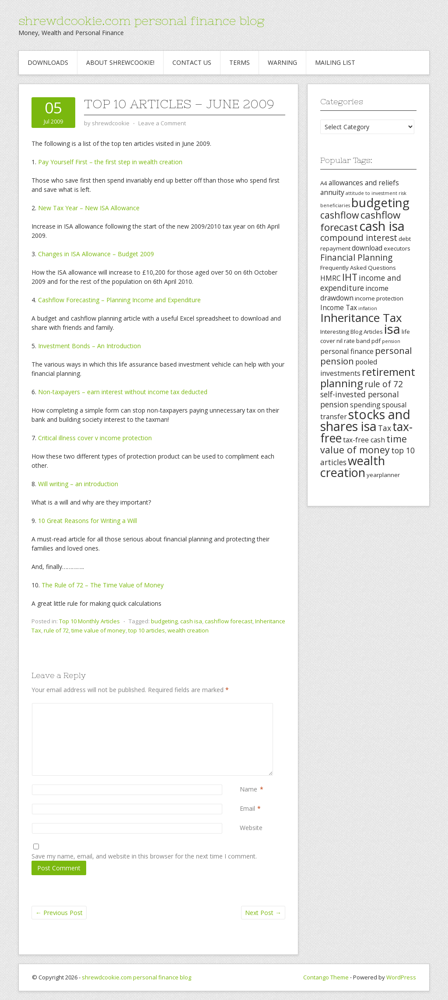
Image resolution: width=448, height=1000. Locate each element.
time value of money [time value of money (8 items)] (363, 444)
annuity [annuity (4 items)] (332, 192)
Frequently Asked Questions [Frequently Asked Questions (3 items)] (358, 268)
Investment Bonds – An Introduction (89, 346)
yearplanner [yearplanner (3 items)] (383, 475)
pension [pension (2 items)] (391, 341)
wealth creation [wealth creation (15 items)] (352, 466)
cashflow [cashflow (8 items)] (339, 214)
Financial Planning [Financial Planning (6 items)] (356, 257)
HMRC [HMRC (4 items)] (330, 278)
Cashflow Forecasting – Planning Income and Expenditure (119, 300)
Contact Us (191, 62)
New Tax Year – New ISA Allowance (89, 208)
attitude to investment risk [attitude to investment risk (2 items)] (376, 193)
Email (247, 808)
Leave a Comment (162, 123)
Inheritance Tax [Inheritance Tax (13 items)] (361, 317)
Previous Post (59, 912)
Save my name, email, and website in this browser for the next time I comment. (144, 856)
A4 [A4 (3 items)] (323, 183)
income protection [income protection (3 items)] (379, 298)
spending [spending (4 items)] (365, 405)
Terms (239, 62)
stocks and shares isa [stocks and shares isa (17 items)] (365, 420)
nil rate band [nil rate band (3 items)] (353, 341)
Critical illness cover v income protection (95, 438)
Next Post (263, 912)
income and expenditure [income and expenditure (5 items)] (360, 282)
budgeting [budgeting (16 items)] (380, 202)
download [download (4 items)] (367, 248)
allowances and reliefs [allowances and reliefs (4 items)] (364, 182)
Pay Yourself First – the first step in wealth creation (110, 162)
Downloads (48, 62)
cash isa (191, 621)
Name (248, 789)
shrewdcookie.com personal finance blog (141, 21)
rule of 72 (56, 630)
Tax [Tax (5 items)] (384, 428)
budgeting (164, 621)
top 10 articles (146, 630)
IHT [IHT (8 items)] (349, 277)
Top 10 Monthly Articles (89, 621)
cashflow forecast (228, 621)
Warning (282, 62)
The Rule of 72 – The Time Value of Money (103, 585)
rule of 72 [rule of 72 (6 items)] (383, 384)
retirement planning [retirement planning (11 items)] (367, 377)
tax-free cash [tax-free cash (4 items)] (364, 440)
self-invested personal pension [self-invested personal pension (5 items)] (359, 399)
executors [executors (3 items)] (397, 248)
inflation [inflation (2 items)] (367, 308)
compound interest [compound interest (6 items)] (358, 238)
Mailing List (335, 62)
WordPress (401, 977)
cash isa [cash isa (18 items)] (382, 225)
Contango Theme (326, 977)
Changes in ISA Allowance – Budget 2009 (96, 254)
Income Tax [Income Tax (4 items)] (338, 307)
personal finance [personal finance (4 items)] (347, 351)
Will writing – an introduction (78, 484)
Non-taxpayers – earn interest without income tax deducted (122, 392)
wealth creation (188, 630)
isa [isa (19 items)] (392, 329)
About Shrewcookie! (120, 62)
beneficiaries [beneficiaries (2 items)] (335, 205)
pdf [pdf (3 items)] (376, 341)
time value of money (98, 630)
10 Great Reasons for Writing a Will (87, 520)
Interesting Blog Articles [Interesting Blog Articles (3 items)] (351, 332)
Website (251, 827)
